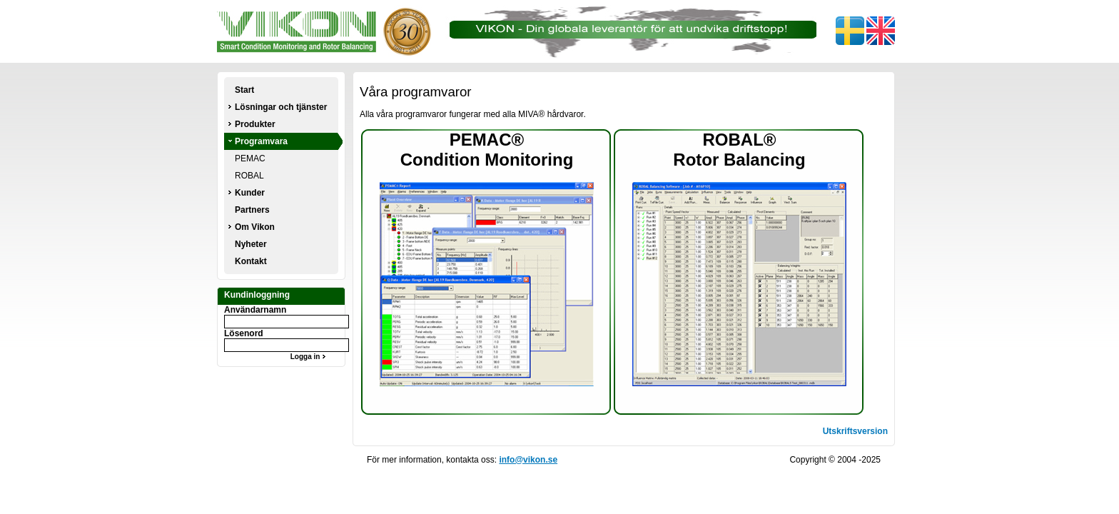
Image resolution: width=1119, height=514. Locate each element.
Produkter (255, 124)
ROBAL (249, 176)
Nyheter (251, 244)
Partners (252, 210)
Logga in (309, 357)
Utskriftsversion (855, 431)
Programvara (261, 141)
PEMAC (250, 158)
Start (244, 90)
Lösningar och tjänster (281, 107)
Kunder (250, 193)
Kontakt (251, 261)
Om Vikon (255, 227)
